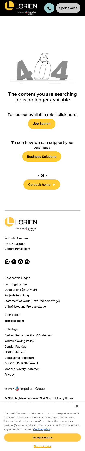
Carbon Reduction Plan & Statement (29, 335)
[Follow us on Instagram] (27, 261)
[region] (42, 426)
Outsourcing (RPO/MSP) (21, 289)
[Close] (77, 406)
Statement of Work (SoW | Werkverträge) (32, 301)
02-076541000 (15, 244)
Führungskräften (16, 284)
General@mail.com (17, 248)
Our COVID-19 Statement (21, 363)
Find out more (42, 446)
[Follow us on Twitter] (13, 261)
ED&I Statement (15, 352)
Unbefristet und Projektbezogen (26, 306)
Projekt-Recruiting (17, 295)
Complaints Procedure (20, 357)
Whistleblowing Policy (19, 341)
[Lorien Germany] (21, 8)
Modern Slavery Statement (23, 369)
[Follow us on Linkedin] (7, 261)
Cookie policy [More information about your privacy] (41, 429)
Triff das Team (14, 320)
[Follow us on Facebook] (20, 261)
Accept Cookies (42, 437)
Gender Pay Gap (16, 346)
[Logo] (21, 224)
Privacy (10, 374)
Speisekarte (68, 8)
